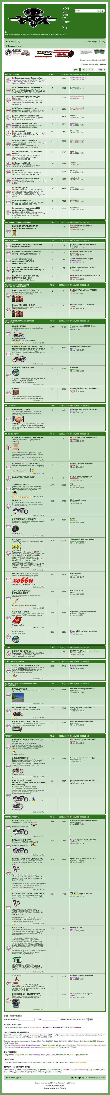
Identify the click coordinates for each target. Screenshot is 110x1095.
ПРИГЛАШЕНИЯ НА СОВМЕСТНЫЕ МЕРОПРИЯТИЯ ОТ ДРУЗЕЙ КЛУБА (29, 194)
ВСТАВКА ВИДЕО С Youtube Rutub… (84, 437)
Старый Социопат (77, 541)
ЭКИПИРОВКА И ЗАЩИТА (24, 519)
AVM (14, 165)
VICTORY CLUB (29, 427)
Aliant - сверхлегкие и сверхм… (82, 259)
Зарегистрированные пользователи (27, 1047)
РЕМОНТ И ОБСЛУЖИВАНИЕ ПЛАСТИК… (86, 275)
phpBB (50, 1083)
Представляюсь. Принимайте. (28, 78)
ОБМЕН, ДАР (28, 964)
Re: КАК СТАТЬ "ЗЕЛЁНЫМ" (81, 477)
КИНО (33, 554)
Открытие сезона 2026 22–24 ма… (83, 326)
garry (72, 348)
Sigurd (72, 115)
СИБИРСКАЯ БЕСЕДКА (30, 559)
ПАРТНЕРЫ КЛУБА (11, 241)
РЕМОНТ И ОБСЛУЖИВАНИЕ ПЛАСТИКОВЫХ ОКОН (25, 277)
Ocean (29, 1070)
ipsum (72, 411)
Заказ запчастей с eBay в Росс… (83, 539)
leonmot (15, 180)
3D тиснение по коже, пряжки (81, 994)
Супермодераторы (33, 1045)
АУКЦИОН (16, 976)
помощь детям (21, 187)
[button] (75, 69)
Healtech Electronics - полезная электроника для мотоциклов (26, 253)
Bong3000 (16, 110)
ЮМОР (35, 552)
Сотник (73, 1055)
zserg (17, 1055)
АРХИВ (15, 388)
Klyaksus (47, 1055)
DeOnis (73, 246)
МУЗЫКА (25, 554)
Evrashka (73, 269)
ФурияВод (51, 1045)
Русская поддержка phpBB (55, 1085)
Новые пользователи (50, 1047)
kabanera (73, 977)
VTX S (72, 575)
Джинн (17, 1072)
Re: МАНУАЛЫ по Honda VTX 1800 (83, 290)
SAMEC (93, 1041)
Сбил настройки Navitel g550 (81, 721)
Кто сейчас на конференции (16, 1032)
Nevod (35, 1072)
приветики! (19, 131)
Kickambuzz (74, 253)
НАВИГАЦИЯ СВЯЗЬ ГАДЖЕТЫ (26, 722)
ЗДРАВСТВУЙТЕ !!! (27, 83)
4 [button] (89, 69)
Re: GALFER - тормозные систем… (83, 244)
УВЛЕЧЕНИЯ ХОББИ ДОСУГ (25, 574)
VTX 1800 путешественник (26, 116)
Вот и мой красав (22, 200)
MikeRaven (74, 486)
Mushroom (74, 369)
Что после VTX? (76, 590)
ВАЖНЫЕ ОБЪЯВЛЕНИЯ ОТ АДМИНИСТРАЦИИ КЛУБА (25, 227)
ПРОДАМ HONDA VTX (22, 840)
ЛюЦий (15, 125)
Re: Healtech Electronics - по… (82, 251)
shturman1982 (60, 1055)
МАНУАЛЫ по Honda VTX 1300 (82, 305)
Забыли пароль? (66, 1019)
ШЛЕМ (72, 519)
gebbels (15, 189)
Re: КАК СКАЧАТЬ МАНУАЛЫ (81, 463)
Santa (22, 1055)
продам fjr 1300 (76, 927)
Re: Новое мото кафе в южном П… (83, 409)
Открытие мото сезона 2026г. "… (83, 707)
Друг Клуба (9, 1047)
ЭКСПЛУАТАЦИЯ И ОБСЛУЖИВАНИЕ (25, 655)
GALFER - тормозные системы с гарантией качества (27, 245)
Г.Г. (66, 1027)
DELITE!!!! (19, 171)
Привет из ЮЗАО (22, 163)
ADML (23, 339)
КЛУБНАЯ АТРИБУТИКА (23, 368)
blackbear (15, 212)
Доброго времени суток (25, 108)
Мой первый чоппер (78, 500)
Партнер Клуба (100, 1045)
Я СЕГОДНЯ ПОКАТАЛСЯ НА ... (26, 665)
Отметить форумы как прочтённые (93, 64)
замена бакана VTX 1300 (25, 123)
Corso (72, 502)
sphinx (82, 1055)
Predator (73, 227)
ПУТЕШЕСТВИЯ (34, 93)
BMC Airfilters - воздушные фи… (83, 267)
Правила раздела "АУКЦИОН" (82, 975)
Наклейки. (74, 367)
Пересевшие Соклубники (76, 1045)
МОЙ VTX (33, 119)
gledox (72, 633)
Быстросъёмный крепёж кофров (83, 758)
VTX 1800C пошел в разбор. (81, 893)
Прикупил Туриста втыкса (26, 178)
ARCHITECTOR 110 (28, 605)
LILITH (14, 172)
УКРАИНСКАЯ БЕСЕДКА (25, 561)
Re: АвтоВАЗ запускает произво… (83, 631)
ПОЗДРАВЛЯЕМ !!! (28, 340)
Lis (71, 592)
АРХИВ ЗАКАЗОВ (28, 382)
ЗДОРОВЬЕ (23, 567)
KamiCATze (74, 260)
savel (14, 89)
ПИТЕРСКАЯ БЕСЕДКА (21, 555)
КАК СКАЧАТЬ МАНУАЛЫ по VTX (27, 464)
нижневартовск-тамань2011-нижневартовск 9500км (26, 209)
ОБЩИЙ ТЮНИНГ (20, 758)
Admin (72, 292)
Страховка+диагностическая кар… (83, 611)
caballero (73, 178)
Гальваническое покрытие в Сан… (84, 780)
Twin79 (72, 841)
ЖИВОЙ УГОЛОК (28, 584)
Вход (6, 1016)
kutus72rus (74, 822)
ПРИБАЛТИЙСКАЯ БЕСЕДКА (23, 563)
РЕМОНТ (26, 653)
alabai (58, 1027)
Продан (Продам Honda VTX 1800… (84, 840)
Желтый (73, 131)
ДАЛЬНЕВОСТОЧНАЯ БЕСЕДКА (27, 559)
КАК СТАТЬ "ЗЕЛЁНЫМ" (23, 477)
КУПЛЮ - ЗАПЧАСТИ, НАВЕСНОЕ (27, 859)
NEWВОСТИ (17, 631)
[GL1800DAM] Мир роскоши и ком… (84, 651)
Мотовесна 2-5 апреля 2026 (81, 346)
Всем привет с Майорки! (25, 140)
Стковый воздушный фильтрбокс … (84, 820)
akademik (73, 200)
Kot (71, 328)
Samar (72, 995)
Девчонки (90, 1045)
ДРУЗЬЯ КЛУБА (10, 405)
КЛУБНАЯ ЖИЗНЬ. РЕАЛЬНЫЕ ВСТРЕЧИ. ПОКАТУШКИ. (19, 321)
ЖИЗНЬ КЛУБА (19, 326)
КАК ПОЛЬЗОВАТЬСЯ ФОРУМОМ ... (28, 438)
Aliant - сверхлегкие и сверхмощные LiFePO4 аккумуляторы (23, 261)
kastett (72, 520)
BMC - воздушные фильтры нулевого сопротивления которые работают (28, 269)
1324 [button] (100, 69)
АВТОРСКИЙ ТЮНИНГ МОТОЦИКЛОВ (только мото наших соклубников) (28, 782)
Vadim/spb (36, 1055)
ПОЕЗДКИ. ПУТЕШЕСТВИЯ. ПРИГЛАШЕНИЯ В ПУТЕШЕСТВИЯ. (25, 145)
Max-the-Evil (75, 652)
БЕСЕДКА (33, 127)
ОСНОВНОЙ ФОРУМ (20, 112)
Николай (73, 87)
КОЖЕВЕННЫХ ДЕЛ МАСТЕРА (26, 994)
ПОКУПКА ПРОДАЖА (26, 102)
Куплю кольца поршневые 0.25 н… (84, 858)
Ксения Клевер (18, 101)
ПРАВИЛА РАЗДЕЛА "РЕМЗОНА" (27, 740)
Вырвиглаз (42, 1070)
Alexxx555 (16, 202)
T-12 (22, 533)
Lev (71, 782)
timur (14, 155)
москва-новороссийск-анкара (28, 87)
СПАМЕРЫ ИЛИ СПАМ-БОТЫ (81, 226)
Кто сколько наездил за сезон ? (82, 689)
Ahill (26, 1055)
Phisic (54, 1070)
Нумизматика (75, 573)
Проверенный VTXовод (67, 1047)
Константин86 (81, 1062)
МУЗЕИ (41, 554)
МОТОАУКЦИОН (28, 986)
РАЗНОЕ (24, 990)
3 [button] (86, 69)
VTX (71, 484)
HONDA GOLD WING (21, 651)
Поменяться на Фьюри (79, 665)
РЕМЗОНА (8, 736)
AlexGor (73, 709)
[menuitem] (17, 41)
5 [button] (92, 69)
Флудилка (26, 552)
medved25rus (75, 895)
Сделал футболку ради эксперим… (84, 388)
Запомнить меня (80, 1019)
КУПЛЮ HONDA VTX (21, 821)
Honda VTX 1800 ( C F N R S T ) (26, 290)
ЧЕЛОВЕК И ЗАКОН (21, 612)
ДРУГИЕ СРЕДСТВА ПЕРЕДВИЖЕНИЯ (21, 592)
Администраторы (18, 1045)
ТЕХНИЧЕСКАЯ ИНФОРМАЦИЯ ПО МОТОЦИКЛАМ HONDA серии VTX (17, 285)
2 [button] (83, 69)
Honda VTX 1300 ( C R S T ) (24, 305)
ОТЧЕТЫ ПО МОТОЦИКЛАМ (14, 661)
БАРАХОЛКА (34, 174)
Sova (14, 133)
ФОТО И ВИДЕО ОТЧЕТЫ (24, 707)
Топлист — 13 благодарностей (17, 1067)
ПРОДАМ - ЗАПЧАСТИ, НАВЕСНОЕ (25, 158)
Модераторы (61, 1045)
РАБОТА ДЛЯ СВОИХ (29, 566)
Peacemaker (74, 759)
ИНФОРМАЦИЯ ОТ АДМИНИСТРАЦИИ (18, 222)
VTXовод (44, 1045)
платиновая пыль (19, 80)
